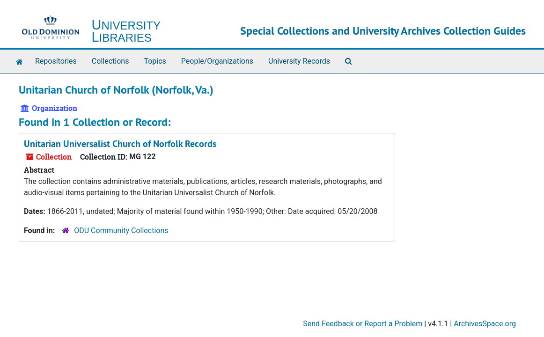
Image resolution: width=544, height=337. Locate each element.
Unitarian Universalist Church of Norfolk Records (120, 144)
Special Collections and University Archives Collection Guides (383, 30)
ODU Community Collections (121, 230)
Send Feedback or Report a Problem (362, 323)
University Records (299, 61)
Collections (110, 61)
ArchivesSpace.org (485, 323)
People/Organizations (217, 61)
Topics (155, 61)
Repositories (56, 61)
